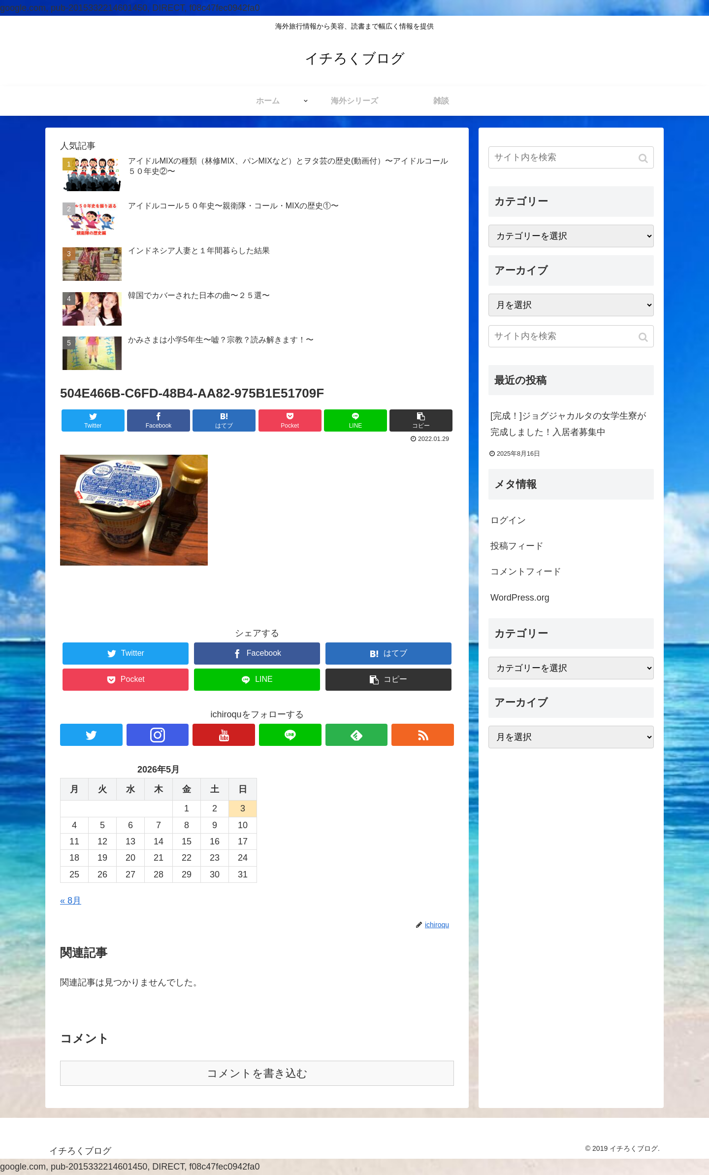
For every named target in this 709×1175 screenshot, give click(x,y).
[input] (571, 157)
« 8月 (70, 901)
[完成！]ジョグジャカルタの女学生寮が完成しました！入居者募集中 (568, 423)
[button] (644, 158)
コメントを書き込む (257, 1073)
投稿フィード (517, 546)
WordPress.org (519, 598)
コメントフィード (525, 571)
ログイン (508, 520)
